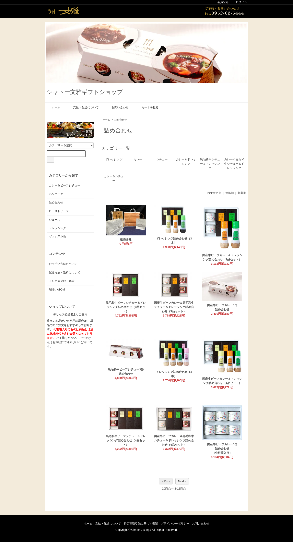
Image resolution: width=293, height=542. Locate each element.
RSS (52, 289)
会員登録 (221, 2)
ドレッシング (113, 159)
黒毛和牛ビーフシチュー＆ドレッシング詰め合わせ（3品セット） (126, 307)
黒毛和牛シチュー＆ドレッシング (210, 164)
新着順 (242, 193)
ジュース (54, 219)
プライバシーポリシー (175, 523)
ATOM (61, 289)
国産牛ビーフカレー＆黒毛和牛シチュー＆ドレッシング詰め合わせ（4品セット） (174, 440)
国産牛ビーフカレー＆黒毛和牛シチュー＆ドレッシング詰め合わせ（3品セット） (174, 307)
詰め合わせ (121, 119)
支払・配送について (83, 107)
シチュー (162, 159)
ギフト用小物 (57, 236)
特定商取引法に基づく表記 (141, 523)
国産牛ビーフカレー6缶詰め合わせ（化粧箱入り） (222, 448)
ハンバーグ (56, 194)
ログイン (239, 2)
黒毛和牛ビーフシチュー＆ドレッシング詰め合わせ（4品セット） (126, 440)
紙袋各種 (125, 239)
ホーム (53, 107)
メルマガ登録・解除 (61, 281)
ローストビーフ (59, 211)
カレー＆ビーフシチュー (64, 185)
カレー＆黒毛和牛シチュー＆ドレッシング (234, 164)
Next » (182, 481)
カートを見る (147, 107)
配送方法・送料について (64, 272)
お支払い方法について (63, 264)
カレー (137, 159)
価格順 (229, 193)
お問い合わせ (117, 107)
